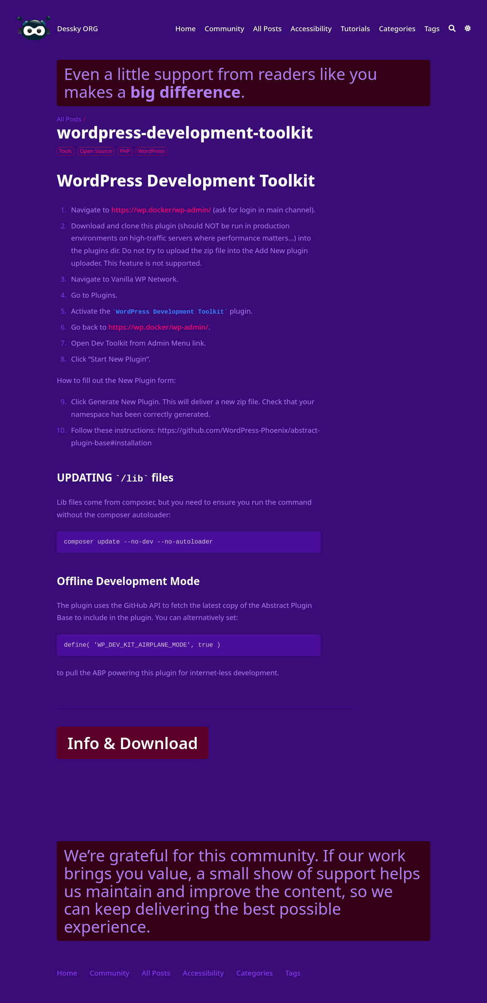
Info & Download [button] (132, 743)
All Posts (267, 28)
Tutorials (355, 28)
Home (185, 28)
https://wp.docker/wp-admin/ (161, 209)
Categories (397, 28)
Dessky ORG (77, 28)
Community (224, 28)
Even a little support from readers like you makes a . (220, 82)
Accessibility (311, 28)
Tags (431, 28)
